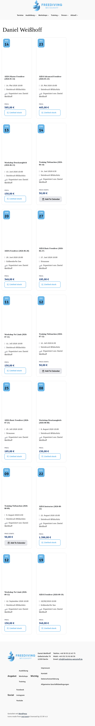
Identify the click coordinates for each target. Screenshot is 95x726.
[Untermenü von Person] (67, 15)
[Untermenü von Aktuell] (77, 15)
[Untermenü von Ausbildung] (35, 15)
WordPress (23, 713)
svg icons (25, 716)
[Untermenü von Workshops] (48, 15)
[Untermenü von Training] (58, 15)
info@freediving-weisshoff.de (71, 659)
